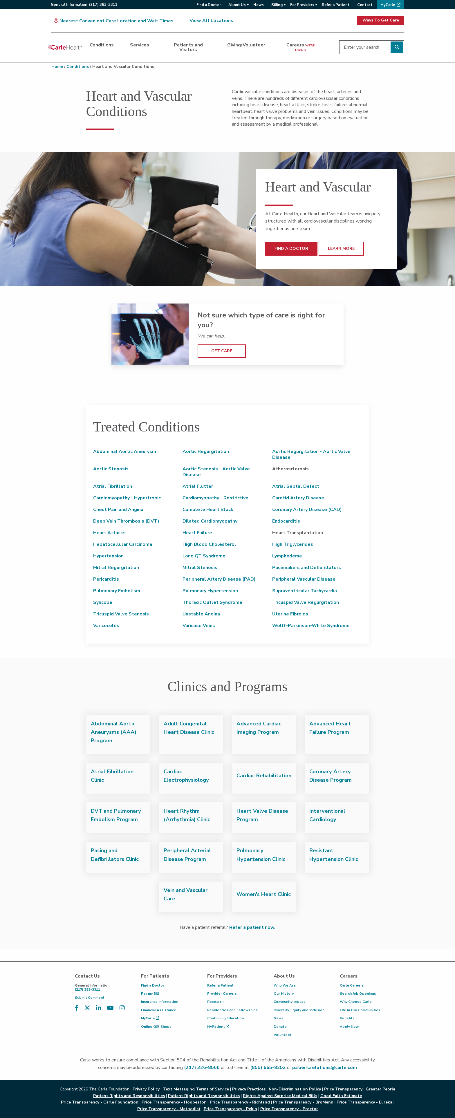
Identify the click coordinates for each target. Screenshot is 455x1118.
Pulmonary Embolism (116, 591)
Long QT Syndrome (204, 556)
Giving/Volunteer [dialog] (246, 45)
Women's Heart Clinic (263, 894)
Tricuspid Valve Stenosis (121, 614)
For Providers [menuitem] (302, 5)
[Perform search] (397, 47)
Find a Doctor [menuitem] (208, 5)
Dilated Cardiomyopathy (210, 521)
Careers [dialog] (300, 47)
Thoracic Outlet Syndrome (212, 602)
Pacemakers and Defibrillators (306, 567)
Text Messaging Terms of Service (196, 1089)
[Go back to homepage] (65, 47)
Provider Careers (222, 993)
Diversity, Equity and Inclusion (299, 1010)
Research (215, 1001)
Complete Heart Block (208, 509)
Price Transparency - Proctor (289, 1109)
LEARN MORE (341, 248)
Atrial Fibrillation (112, 486)
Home (57, 66)
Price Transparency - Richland (240, 1102)
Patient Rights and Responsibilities (204, 1096)
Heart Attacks (109, 533)
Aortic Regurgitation (206, 451)
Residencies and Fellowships (232, 1010)
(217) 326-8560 (202, 1067)
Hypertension (108, 556)
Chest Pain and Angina (118, 509)
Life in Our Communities (360, 1010)
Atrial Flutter (198, 486)
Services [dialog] (139, 45)
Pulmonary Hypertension (210, 591)
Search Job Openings (358, 993)
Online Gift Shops (156, 1026)
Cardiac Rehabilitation (263, 775)
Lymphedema (287, 556)
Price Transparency (343, 1089)
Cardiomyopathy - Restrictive (215, 498)
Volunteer (282, 1034)
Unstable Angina (201, 614)
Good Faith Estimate (341, 1096)
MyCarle (150, 1018)
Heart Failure (197, 533)
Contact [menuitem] (365, 5)
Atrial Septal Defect (295, 486)
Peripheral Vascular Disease (303, 579)
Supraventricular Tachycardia (304, 591)
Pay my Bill (150, 993)
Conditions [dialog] (102, 45)
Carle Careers (352, 985)
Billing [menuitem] (277, 5)
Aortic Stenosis (111, 469)
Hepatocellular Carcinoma (122, 544)
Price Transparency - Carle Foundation (99, 1102)
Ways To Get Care (380, 20)
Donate (280, 1026)
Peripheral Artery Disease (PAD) (219, 579)
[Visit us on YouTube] (110, 1008)
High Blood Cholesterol (209, 544)
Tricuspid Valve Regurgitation (305, 602)
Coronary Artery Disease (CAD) (307, 509)
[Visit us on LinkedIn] (98, 1008)
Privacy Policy (146, 1089)
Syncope (102, 602)
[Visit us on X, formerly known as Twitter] (87, 1008)
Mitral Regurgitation (116, 567)
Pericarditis (106, 579)
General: (84, 4)
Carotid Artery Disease (298, 498)
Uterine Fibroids (290, 614)
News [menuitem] (258, 5)
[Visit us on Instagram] (122, 1008)
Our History (284, 993)
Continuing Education (225, 1018)
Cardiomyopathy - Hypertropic (127, 498)
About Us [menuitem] (237, 5)
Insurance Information (159, 1001)
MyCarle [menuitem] (387, 5)
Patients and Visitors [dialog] (188, 47)
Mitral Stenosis (200, 567)
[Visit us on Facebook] (77, 1008)
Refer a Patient (220, 985)
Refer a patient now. (252, 927)
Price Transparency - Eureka (364, 1102)
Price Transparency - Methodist (169, 1109)
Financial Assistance (158, 1010)
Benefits (347, 1018)
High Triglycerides (292, 544)
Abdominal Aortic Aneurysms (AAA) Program (113, 732)
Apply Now (349, 1026)
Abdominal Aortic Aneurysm (124, 451)
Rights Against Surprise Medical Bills (280, 1096)
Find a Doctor (152, 985)
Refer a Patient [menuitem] (336, 5)
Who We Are (285, 985)
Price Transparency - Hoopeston (174, 1102)
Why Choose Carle (356, 1001)
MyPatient (218, 1026)
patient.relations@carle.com (324, 1067)
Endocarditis (286, 521)
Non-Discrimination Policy (295, 1089)
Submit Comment (89, 997)
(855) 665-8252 (268, 1067)
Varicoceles (106, 625)
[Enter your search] (371, 47)
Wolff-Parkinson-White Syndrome (311, 625)
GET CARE (221, 351)
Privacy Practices (249, 1089)
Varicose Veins (199, 625)
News (279, 1018)
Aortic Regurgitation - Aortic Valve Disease (311, 454)
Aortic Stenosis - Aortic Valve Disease (216, 472)
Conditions (77, 66)
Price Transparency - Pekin (230, 1109)
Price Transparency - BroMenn (303, 1102)
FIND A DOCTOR (291, 248)
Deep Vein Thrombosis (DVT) (126, 521)
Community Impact (289, 1001)
